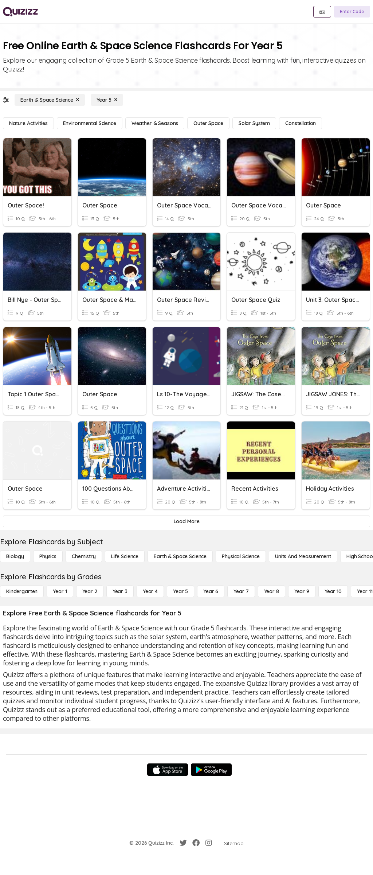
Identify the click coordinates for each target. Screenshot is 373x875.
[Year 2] (89, 591)
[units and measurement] (303, 556)
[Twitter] (183, 843)
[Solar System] (254, 123)
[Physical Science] (241, 556)
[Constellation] (300, 123)
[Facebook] (196, 843)
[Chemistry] (84, 556)
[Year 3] (120, 591)
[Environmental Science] (89, 123)
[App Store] (167, 769)
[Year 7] (241, 591)
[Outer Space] (208, 123)
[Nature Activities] (28, 123)
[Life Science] (125, 556)
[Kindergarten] (22, 591)
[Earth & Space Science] (50, 100)
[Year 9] (301, 591)
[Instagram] (208, 843)
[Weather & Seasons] (155, 123)
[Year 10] (333, 591)
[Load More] (186, 521)
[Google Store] (211, 769)
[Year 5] (107, 100)
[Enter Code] (352, 12)
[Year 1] (60, 591)
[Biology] (15, 556)
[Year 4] (150, 591)
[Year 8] (271, 591)
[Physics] (48, 556)
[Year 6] (210, 591)
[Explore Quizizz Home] (20, 11)
